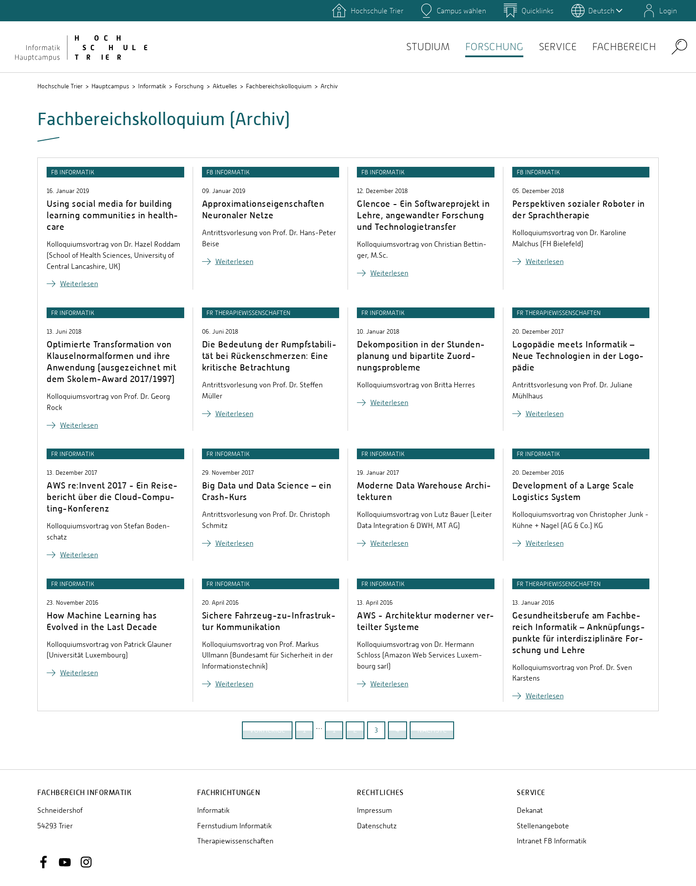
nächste (432, 730)
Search (679, 46)
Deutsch (605, 10)
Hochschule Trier (60, 86)
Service (549, 46)
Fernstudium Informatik (234, 826)
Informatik (152, 86)
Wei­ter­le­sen (79, 284)
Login (668, 10)
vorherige (267, 730)
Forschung (482, 46)
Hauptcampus (110, 86)
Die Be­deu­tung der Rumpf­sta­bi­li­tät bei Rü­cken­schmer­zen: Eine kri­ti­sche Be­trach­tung (269, 355)
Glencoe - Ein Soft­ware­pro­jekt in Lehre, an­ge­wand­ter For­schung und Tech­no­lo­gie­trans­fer (423, 215)
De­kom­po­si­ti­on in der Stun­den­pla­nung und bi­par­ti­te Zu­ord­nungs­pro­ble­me (421, 355)
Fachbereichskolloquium (279, 86)
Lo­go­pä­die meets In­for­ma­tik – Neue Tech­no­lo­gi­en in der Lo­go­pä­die (578, 355)
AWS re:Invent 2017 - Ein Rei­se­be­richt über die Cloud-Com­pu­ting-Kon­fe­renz (112, 496)
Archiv (329, 86)
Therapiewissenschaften (235, 841)
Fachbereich (621, 46)
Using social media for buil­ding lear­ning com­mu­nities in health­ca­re (112, 215)
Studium (411, 46)
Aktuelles (225, 86)
